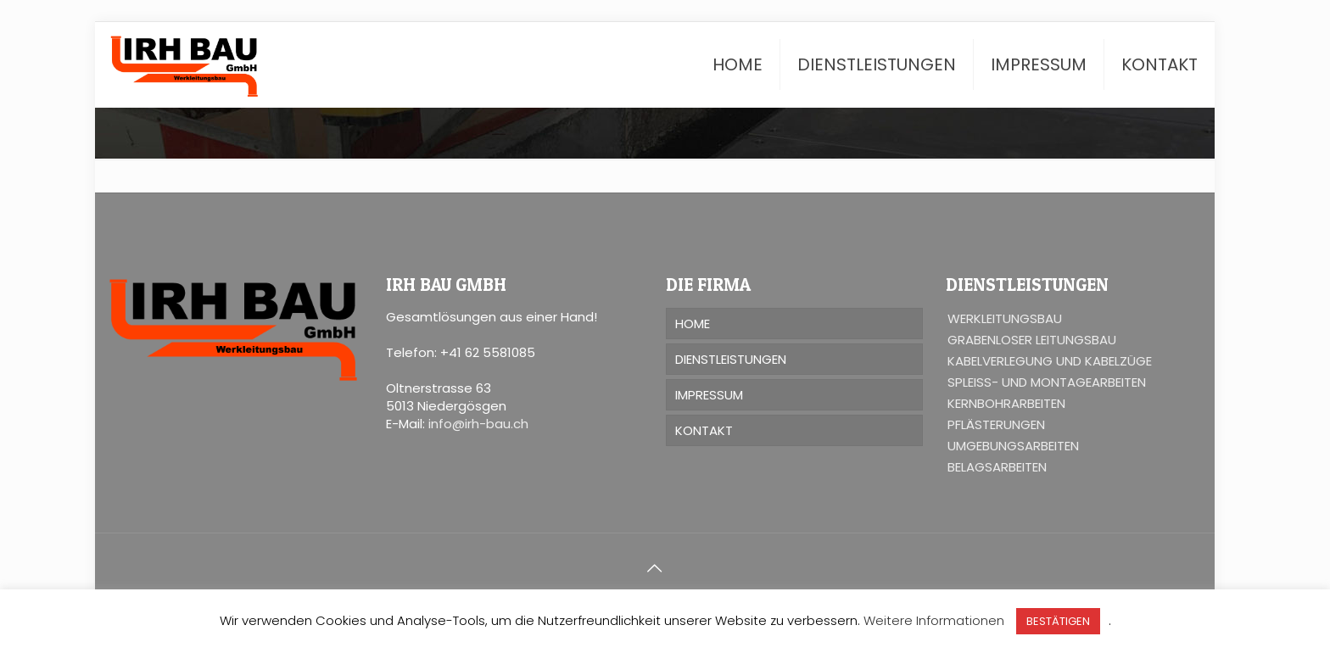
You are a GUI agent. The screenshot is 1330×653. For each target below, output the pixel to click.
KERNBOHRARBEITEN (1006, 403)
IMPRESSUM (709, 395)
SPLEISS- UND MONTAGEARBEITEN (1046, 382)
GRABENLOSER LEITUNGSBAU (1031, 340)
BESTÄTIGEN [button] (1058, 621)
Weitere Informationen (933, 620)
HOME (692, 323)
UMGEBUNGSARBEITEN (1013, 446)
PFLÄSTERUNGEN (996, 424)
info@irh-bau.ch (478, 424)
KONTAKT (704, 430)
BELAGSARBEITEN (997, 467)
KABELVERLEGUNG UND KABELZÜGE (1049, 361)
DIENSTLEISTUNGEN (730, 359)
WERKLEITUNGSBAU (1004, 318)
